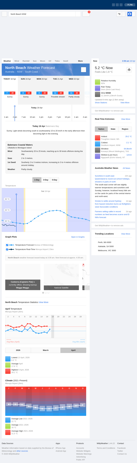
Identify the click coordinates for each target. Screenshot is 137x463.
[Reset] (73, 14)
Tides (57, 61)
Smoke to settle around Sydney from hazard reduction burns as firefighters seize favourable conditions (113, 204)
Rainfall (26, 61)
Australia (9, 72)
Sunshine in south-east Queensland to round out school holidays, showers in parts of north (113, 186)
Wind (16, 61)
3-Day (45, 180)
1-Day (36, 180)
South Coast (31, 72)
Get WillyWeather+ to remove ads (109, 111)
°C (119, 14)
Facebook (121, 448)
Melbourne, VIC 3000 (107, 250)
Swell (65, 61)
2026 (18, 350)
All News (126, 168)
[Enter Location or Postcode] (45, 14)
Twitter (120, 451)
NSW (19, 72)
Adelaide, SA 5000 (106, 246)
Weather (7, 61)
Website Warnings (84, 454)
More (80, 61)
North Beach (41, 71)
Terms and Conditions (106, 448)
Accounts (80, 448)
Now (95, 61)
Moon (42, 61)
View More (124, 102)
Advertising (81, 457)
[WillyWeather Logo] (15, 5)
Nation (101, 129)
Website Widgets (83, 451)
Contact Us (122, 454)
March (45, 350)
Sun (35, 61)
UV (50, 61)
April (73, 350)
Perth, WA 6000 (104, 242)
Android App (61, 451)
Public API (80, 460)
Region (125, 129)
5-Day (54, 180)
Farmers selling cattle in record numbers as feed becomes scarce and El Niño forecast (113, 214)
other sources (22, 451)
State (113, 129)
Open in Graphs (78, 237)
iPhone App (60, 448)
